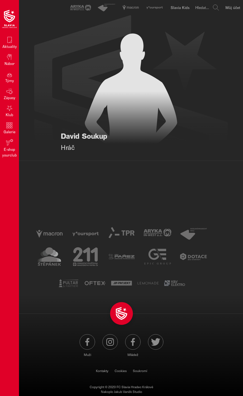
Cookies (121, 370)
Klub (9, 110)
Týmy (9, 76)
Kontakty (102, 370)
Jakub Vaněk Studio (128, 391)
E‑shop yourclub (9, 147)
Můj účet (232, 7)
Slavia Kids (180, 7)
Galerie (9, 127)
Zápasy (9, 93)
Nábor (10, 59)
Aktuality (9, 42)
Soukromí (140, 370)
